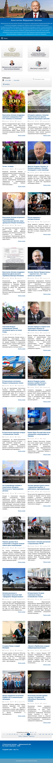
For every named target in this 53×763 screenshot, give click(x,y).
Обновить (6, 84)
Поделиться (31, 736)
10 (9, 734)
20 (14, 734)
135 (43, 734)
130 (40, 734)
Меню (2, 38)
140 (46, 734)
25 (17, 734)
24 (30, 732)
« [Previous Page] (3, 734)
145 (49, 734)
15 (12, 734)
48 (33, 732)
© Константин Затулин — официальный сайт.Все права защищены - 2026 (16, 745)
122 (32, 734)
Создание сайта (7, 749)
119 (22, 734)
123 (35, 734)
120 (35, 732)
